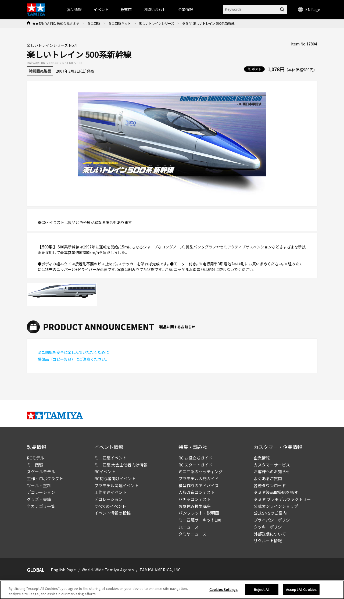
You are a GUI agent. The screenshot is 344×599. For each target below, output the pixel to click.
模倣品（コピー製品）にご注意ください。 (73, 359)
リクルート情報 (268, 540)
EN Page (309, 9)
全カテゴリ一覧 (41, 506)
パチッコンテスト (194, 499)
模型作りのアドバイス (198, 485)
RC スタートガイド (195, 465)
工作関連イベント (110, 492)
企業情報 (262, 458)
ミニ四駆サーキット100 (199, 520)
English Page (63, 569)
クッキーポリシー (270, 527)
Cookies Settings (223, 591)
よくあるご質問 (268, 478)
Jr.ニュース (188, 527)
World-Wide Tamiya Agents (108, 569)
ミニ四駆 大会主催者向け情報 (121, 465)
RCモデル (35, 458)
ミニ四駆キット (119, 23)
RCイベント (105, 471)
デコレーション (41, 492)
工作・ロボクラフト (45, 478)
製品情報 (74, 9)
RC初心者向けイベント (115, 478)
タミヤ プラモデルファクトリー (282, 499)
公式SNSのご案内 (270, 513)
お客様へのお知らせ (272, 471)
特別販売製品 (40, 71)
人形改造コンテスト (196, 492)
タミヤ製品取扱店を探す (276, 492)
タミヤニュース (192, 534)
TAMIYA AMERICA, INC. (160, 569)
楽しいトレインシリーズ (156, 23)
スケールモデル (41, 471)
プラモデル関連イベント (116, 485)
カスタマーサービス (272, 465)
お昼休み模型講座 (194, 506)
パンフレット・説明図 (198, 513)
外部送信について (270, 534)
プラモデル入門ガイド (198, 478)
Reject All (261, 591)
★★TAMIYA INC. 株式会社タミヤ (55, 23)
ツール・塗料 (39, 485)
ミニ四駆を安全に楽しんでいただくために (73, 352)
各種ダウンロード (270, 485)
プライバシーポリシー (274, 520)
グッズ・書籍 (39, 499)
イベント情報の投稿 (112, 513)
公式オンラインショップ (276, 506)
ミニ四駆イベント (110, 458)
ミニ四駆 (93, 23)
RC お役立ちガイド (195, 458)
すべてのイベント (110, 506)
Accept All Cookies (301, 591)
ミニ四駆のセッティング (200, 471)
